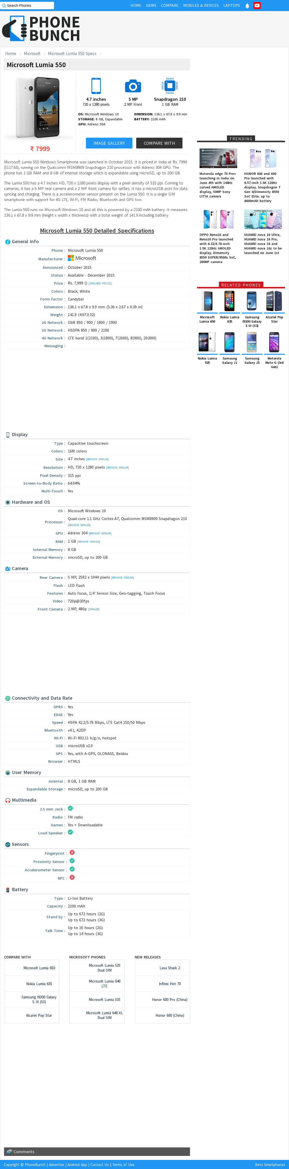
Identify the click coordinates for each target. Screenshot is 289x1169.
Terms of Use (123, 1164)
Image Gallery (109, 143)
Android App (77, 1164)
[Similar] (93, 609)
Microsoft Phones (87, 956)
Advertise (56, 1164)
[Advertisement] (197, 29)
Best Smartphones (270, 1164)
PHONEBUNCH (55, 28)
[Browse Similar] (97, 459)
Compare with (17, 956)
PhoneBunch (35, 1164)
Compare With (159, 143)
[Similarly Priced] (100, 283)
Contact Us (99, 1164)
